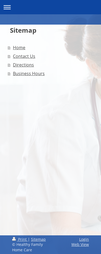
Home (19, 48)
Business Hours (29, 73)
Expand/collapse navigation (50, 7)
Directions (23, 65)
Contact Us (24, 56)
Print (20, 239)
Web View (80, 244)
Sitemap (38, 239)
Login (84, 239)
